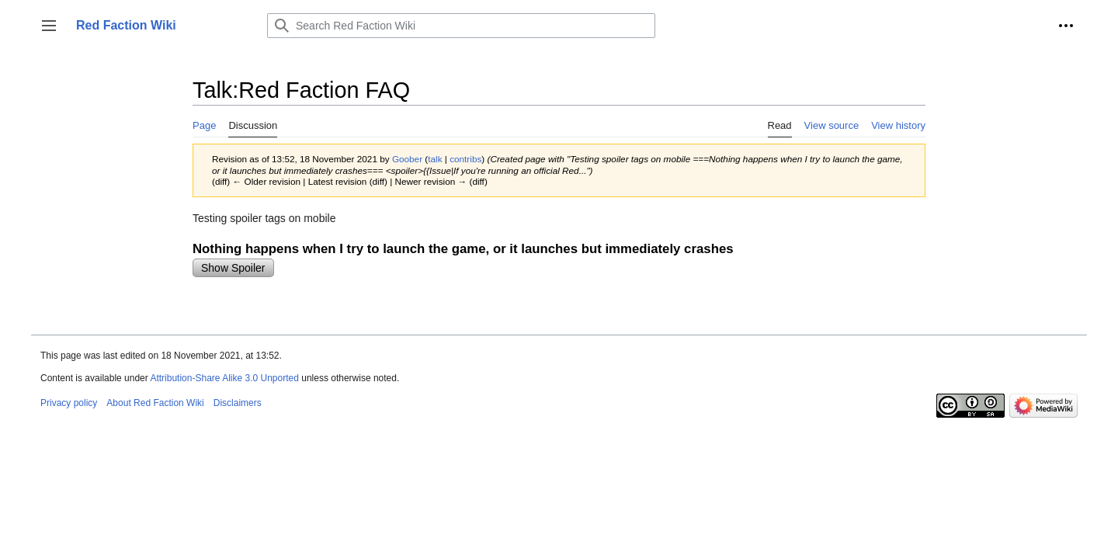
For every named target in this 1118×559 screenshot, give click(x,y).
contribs (465, 159)
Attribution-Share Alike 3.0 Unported (224, 378)
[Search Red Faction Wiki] (461, 25)
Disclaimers (238, 403)
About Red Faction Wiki (154, 403)
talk (435, 159)
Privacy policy (68, 403)
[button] (49, 25)
